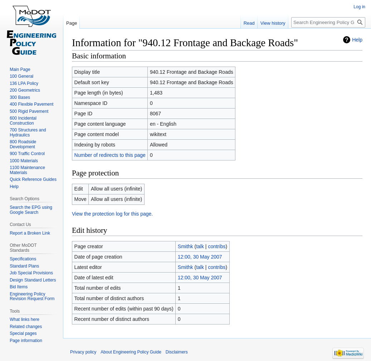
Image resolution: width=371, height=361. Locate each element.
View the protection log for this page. (112, 214)
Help (357, 40)
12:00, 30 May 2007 (200, 257)
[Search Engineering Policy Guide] (328, 22)
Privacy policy (83, 352)
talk (200, 246)
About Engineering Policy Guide (131, 352)
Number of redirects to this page (110, 155)
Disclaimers (177, 352)
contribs (216, 246)
